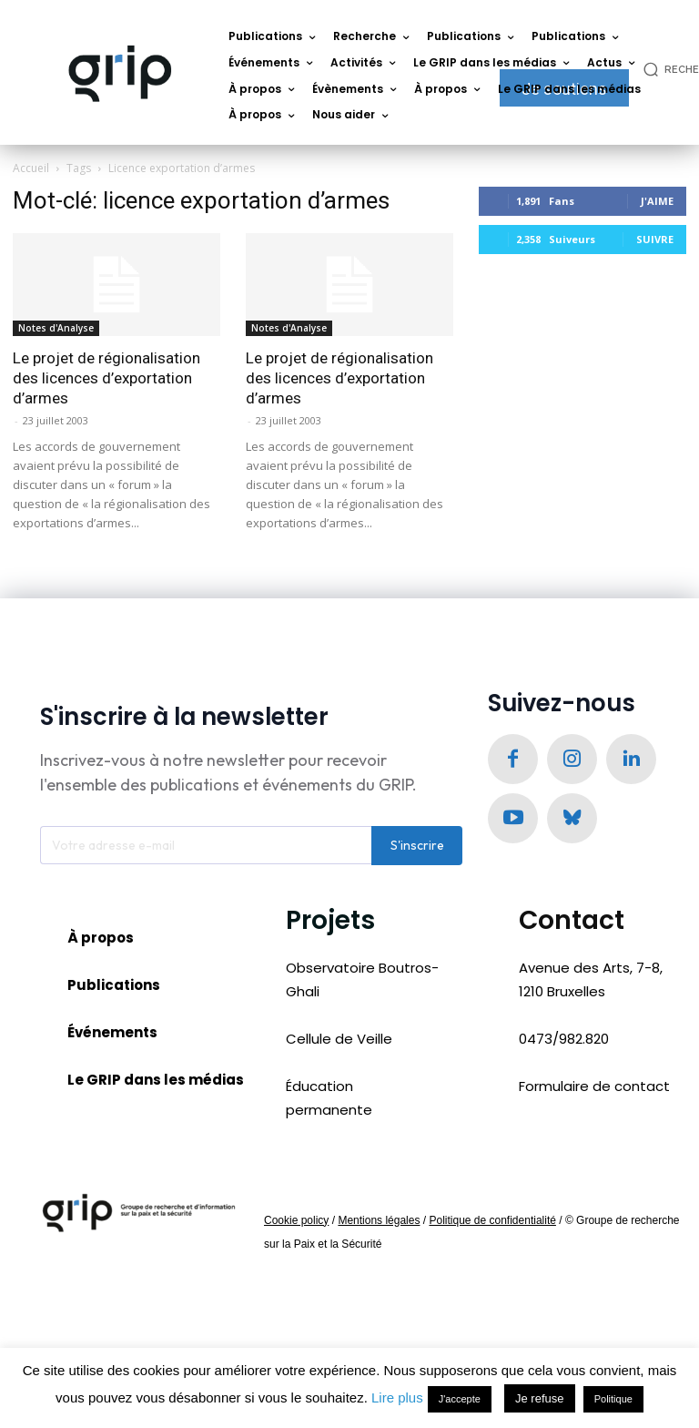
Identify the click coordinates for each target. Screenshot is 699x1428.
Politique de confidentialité (492, 1223)
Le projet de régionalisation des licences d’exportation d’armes (106, 378)
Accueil (31, 168)
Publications (113, 987)
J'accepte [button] (460, 1398)
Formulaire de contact (594, 1088)
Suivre (655, 239)
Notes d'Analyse (56, 327)
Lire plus (397, 1397)
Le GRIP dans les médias (155, 1083)
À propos (100, 940)
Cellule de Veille (339, 1041)
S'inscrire (417, 848)
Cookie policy (296, 1223)
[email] (205, 848)
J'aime (657, 201)
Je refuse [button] (539, 1398)
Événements (112, 1035)
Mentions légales (379, 1223)
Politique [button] (613, 1398)
